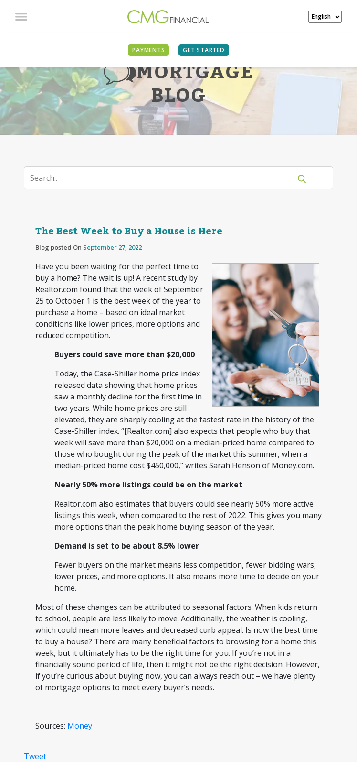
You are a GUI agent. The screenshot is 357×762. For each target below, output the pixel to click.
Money (79, 725)
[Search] (163, 178)
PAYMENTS (148, 50)
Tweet (35, 756)
